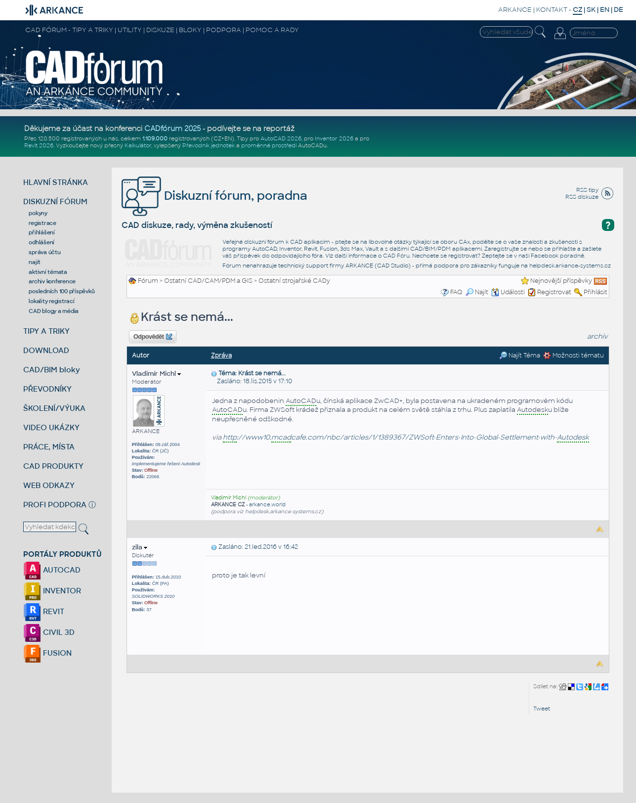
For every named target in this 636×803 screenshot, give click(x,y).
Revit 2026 (38, 145)
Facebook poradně (557, 255)
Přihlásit (595, 292)
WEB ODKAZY (49, 485)
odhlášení (41, 242)
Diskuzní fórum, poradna (214, 195)
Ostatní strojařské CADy (294, 281)
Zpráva (221, 355)
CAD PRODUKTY (53, 466)
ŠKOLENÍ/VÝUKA (54, 408)
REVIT (43, 611)
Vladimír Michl (156, 373)
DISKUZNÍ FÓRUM (55, 201)
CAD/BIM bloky (51, 369)
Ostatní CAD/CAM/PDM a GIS (208, 281)
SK (591, 9)
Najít (477, 292)
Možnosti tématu (573, 355)
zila (139, 547)
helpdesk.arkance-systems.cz (570, 265)
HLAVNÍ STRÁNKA (55, 182)
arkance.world (267, 504)
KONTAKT (551, 9)
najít (35, 262)
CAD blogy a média (54, 311)
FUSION (47, 653)
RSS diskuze (581, 196)
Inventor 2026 (334, 138)
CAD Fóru (396, 255)
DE (618, 9)
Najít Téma (519, 355)
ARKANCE (515, 9)
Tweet (541, 708)
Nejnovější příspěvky (561, 281)
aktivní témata (48, 271)
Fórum (148, 281)
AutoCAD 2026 (280, 138)
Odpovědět (152, 337)
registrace (42, 223)
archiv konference (52, 281)
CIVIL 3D (49, 632)
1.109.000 (155, 138)
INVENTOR (52, 590)
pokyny (38, 213)
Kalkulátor (138, 145)
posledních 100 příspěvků (61, 291)
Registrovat (554, 292)
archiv (597, 336)
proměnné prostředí (269, 145)
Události (508, 292)
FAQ (456, 292)
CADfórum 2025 (172, 128)
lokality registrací (51, 301)
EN (604, 9)
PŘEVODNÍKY (47, 389)
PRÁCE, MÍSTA (49, 446)
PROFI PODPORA (54, 504)
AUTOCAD (52, 570)
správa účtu (44, 252)
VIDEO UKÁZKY (51, 427)
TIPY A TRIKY (46, 331)
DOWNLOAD (46, 350)
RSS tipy (587, 189)
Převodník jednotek (208, 145)
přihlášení (42, 232)
